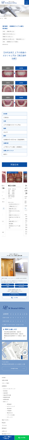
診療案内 (4, 386)
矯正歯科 (5, 26)
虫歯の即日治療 (7, 395)
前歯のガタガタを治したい (9, 34)
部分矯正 (5, 28)
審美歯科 (9, 404)
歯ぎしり (5, 401)
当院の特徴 (5, 380)
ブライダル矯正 (11, 415)
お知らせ (4, 431)
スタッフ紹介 (5, 383)
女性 (4, 41)
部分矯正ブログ (6, 434)
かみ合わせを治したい (15, 204)
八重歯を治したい (14, 206)
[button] (3, 208)
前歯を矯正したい (20, 39)
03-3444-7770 (14, 294)
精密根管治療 (6, 397)
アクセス (4, 425)
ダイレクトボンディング (9, 388)
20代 (4, 31)
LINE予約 (16, 297)
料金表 (4, 423)
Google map (14, 368)
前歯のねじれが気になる (8, 39)
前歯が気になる (10, 31)
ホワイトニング (11, 406)
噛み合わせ (10, 413)
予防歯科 (9, 410)
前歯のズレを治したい (8, 36)
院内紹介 (4, 428)
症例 (5, 18)
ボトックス (10, 417)
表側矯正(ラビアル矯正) (17, 26)
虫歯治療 (5, 393)
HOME (4, 377)
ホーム (1, 18)
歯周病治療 (6, 399)
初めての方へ (5, 420)
